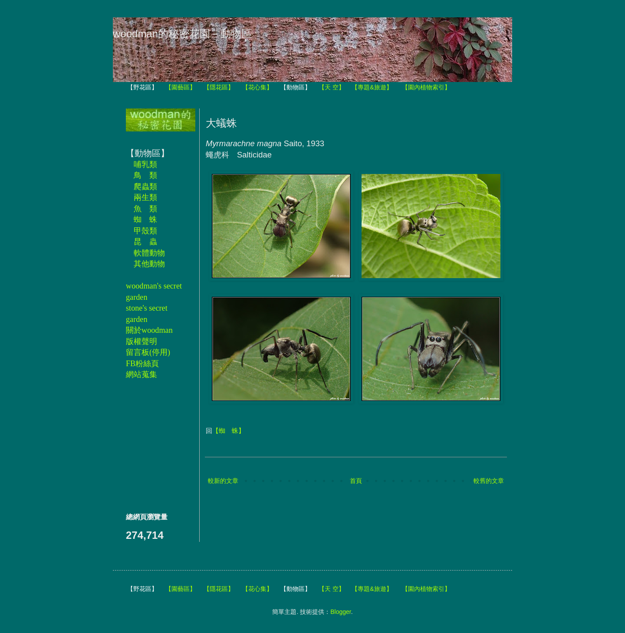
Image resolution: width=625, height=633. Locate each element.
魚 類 (145, 208)
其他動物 (149, 263)
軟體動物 (149, 253)
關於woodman (149, 330)
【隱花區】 (219, 87)
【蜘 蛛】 (228, 430)
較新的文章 (223, 480)
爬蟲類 (145, 186)
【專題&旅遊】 (372, 87)
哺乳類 (145, 164)
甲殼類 (145, 230)
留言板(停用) (148, 352)
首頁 (356, 480)
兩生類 (145, 197)
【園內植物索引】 (426, 87)
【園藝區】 (180, 87)
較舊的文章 (489, 480)
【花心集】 (257, 87)
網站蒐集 (141, 374)
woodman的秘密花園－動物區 (182, 33)
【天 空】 (332, 87)
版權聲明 (141, 341)
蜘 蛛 (145, 219)
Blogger (340, 611)
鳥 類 (145, 175)
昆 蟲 (145, 241)
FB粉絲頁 (142, 363)
